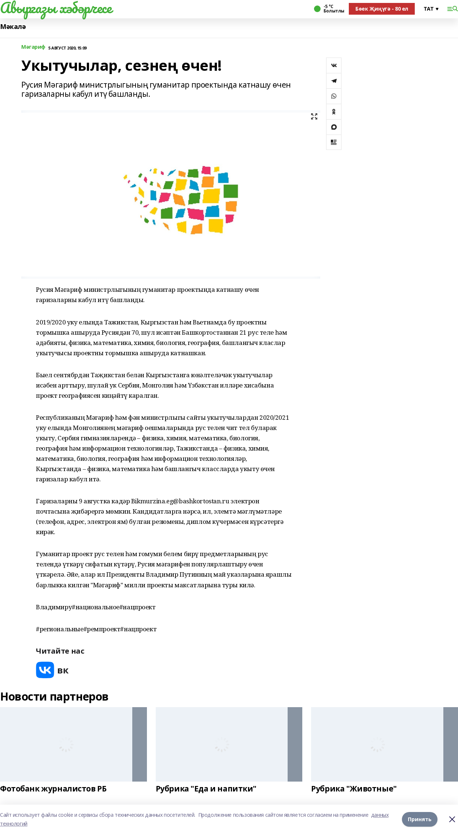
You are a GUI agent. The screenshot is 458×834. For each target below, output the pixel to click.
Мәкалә (13, 26)
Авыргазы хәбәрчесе (55, 8)
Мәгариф (33, 47)
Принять (420, 819)
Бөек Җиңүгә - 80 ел (381, 8)
